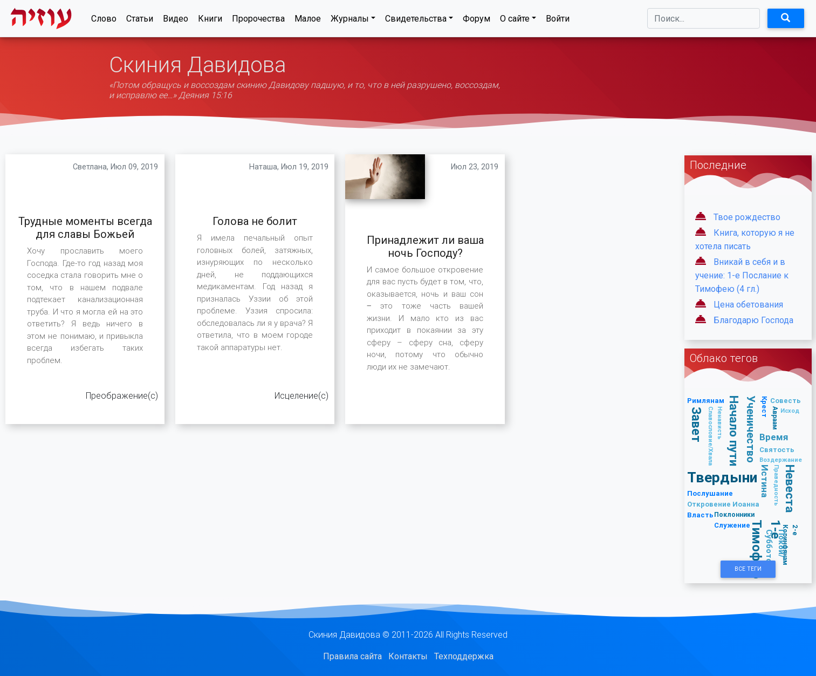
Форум (476, 21)
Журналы (350, 21)
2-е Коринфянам (790, 544)
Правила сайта (352, 656)
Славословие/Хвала (711, 436)
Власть (700, 515)
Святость (776, 449)
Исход (789, 410)
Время (773, 437)
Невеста (790, 489)
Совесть (785, 400)
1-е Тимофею (766, 549)
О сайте (515, 21)
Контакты (408, 656)
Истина (765, 481)
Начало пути (734, 431)
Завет (696, 424)
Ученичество (751, 429)
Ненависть (720, 423)
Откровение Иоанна (723, 504)
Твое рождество (747, 217)
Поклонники (734, 514)
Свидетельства (416, 21)
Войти (558, 21)
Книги (210, 21)
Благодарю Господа (753, 320)
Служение (732, 525)
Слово (103, 21)
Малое (307, 21)
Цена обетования (748, 304)
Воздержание (780, 459)
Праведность (776, 485)
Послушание (710, 493)
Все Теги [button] (748, 568)
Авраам (775, 418)
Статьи (139, 21)
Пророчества (258, 21)
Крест (764, 407)
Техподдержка (463, 656)
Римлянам (705, 400)
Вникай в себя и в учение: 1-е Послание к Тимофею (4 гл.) (741, 275)
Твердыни (722, 477)
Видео (175, 21)
